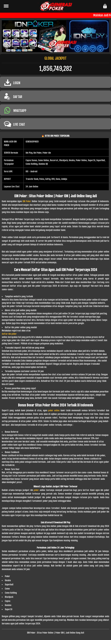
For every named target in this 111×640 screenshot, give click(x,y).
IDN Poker (27, 201)
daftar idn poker (9, 333)
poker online (54, 410)
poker (36, 490)
